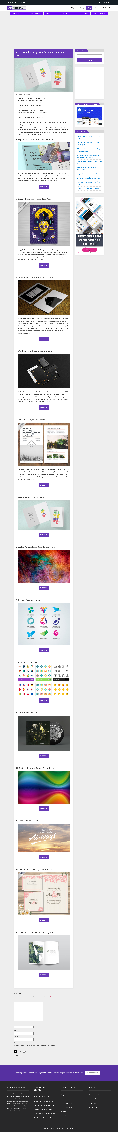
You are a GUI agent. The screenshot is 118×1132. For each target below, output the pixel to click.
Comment (17, 1000)
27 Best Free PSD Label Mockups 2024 (88, 188)
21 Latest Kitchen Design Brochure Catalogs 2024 (87, 169)
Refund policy (93, 1103)
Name (16, 1024)
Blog (89, 8)
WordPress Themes (67, 1103)
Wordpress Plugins (35, 13)
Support (23, 2)
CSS (77, 13)
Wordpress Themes (18, 13)
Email (16, 1030)
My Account (12, 2)
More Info (43, 187)
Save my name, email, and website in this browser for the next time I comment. (34, 1045)
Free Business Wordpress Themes (44, 1101)
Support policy (93, 1099)
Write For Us (106, 8)
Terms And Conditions (95, 1095)
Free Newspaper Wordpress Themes (44, 1114)
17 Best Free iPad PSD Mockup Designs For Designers (89, 144)
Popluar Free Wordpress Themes (43, 1097)
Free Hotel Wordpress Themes (43, 1110)
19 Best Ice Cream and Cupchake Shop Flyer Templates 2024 (88, 150)
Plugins (73, 8)
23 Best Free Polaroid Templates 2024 (88, 178)
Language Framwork (99, 13)
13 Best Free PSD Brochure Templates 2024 (88, 138)
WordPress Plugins (66, 1099)
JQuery (86, 13)
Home (57, 8)
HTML (48, 13)
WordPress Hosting (66, 1107)
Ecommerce (66, 13)
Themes (65, 8)
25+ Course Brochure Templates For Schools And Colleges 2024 (88, 156)
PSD (56, 13)
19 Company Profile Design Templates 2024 (88, 183)
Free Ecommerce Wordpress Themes (44, 1105)
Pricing (82, 8)
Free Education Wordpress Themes (44, 1118)
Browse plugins (92, 1073)
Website (16, 1037)
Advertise (64, 1116)
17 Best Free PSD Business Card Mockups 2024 (89, 163)
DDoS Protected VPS (94, 1107)
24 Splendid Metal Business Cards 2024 (89, 174)
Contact (97, 8)
